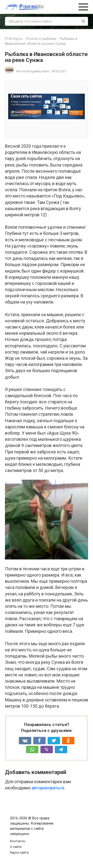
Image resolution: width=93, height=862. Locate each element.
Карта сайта (19, 852)
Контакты (17, 841)
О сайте (16, 847)
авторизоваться (47, 787)
